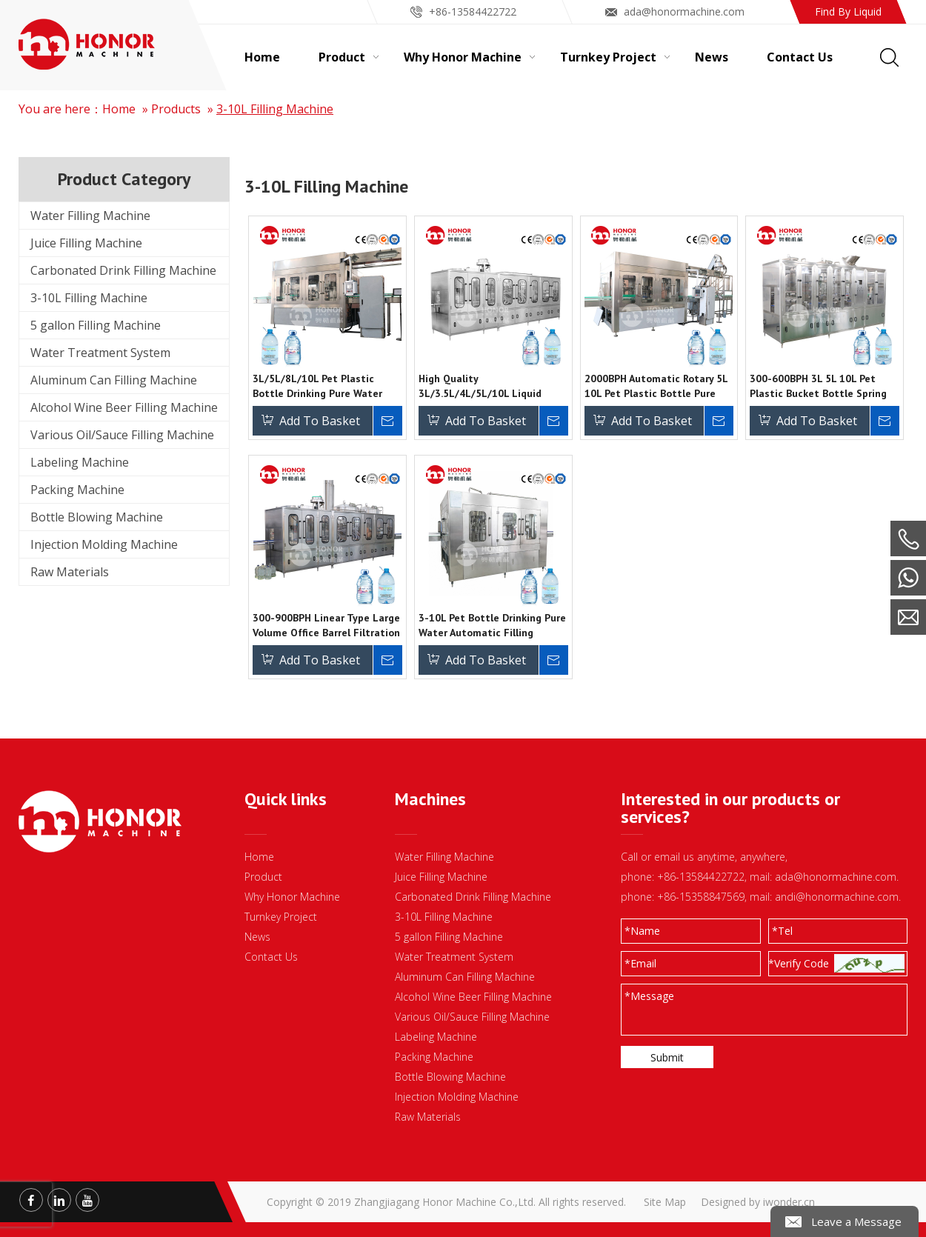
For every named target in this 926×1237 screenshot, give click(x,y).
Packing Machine (77, 489)
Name (642, 931)
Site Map (665, 1202)
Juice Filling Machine (86, 243)
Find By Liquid (848, 11)
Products (176, 109)
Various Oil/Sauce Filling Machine (122, 435)
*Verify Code (798, 963)
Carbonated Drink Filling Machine (123, 270)
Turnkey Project (280, 917)
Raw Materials (69, 572)
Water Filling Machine (90, 215)
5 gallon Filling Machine (95, 325)
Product (263, 877)
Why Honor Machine (292, 897)
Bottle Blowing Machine (96, 517)
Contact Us (271, 957)
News (257, 937)
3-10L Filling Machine (274, 109)
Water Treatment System (100, 352)
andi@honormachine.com (837, 897)
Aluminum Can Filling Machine (113, 380)
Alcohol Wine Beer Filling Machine (124, 407)
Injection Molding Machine (104, 544)
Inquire (387, 421)
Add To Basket (319, 421)
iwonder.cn (789, 1202)
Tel (782, 931)
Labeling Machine (79, 462)
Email (640, 963)
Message (649, 996)
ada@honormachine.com (684, 11)
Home (119, 109)
